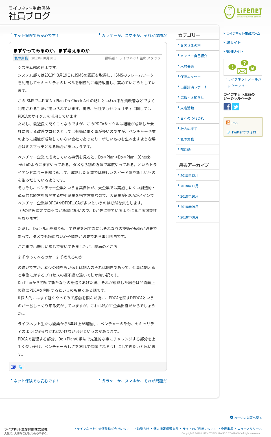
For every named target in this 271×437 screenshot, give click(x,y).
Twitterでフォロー (245, 132)
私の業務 (21, 57)
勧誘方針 (143, 429)
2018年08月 (189, 217)
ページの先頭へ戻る (248, 417)
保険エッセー (190, 76)
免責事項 (227, 429)
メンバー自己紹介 (193, 55)
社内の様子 (188, 128)
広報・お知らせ (192, 97)
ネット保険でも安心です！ (37, 35)
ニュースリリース (249, 429)
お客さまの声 (190, 45)
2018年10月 (189, 196)
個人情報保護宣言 (165, 429)
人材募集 (187, 66)
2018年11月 (189, 185)
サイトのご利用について (199, 429)
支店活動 (187, 107)
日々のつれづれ (192, 118)
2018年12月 (189, 175)
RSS (234, 122)
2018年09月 (189, 206)
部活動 (185, 149)
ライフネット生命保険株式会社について (105, 429)
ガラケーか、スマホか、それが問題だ (134, 35)
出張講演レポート (193, 86)
